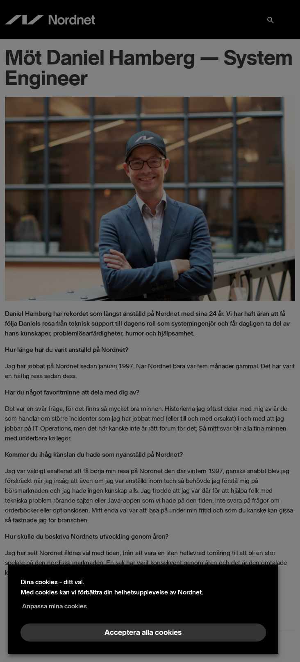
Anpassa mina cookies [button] (54, 606)
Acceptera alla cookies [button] (143, 632)
